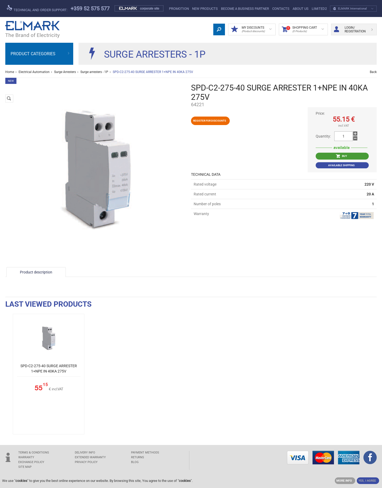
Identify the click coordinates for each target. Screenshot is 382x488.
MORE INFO (344, 480)
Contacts (280, 9)
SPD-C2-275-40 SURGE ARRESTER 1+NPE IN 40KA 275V (48, 368)
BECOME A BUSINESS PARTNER (245, 9)
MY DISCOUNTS (251, 29)
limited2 (319, 9)
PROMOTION (179, 9)
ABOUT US (301, 9)
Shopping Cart (303, 29)
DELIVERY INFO (85, 452)
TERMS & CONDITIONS (33, 452)
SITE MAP (25, 467)
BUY (341, 156)
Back (373, 72)
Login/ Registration (353, 29)
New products (205, 9)
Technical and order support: (37, 8)
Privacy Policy (86, 462)
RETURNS (137, 457)
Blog (135, 462)
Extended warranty (90, 457)
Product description (36, 272)
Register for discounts (209, 120)
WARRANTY (26, 457)
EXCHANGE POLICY (31, 462)
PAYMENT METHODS (145, 452)
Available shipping (341, 165)
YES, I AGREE (367, 480)
